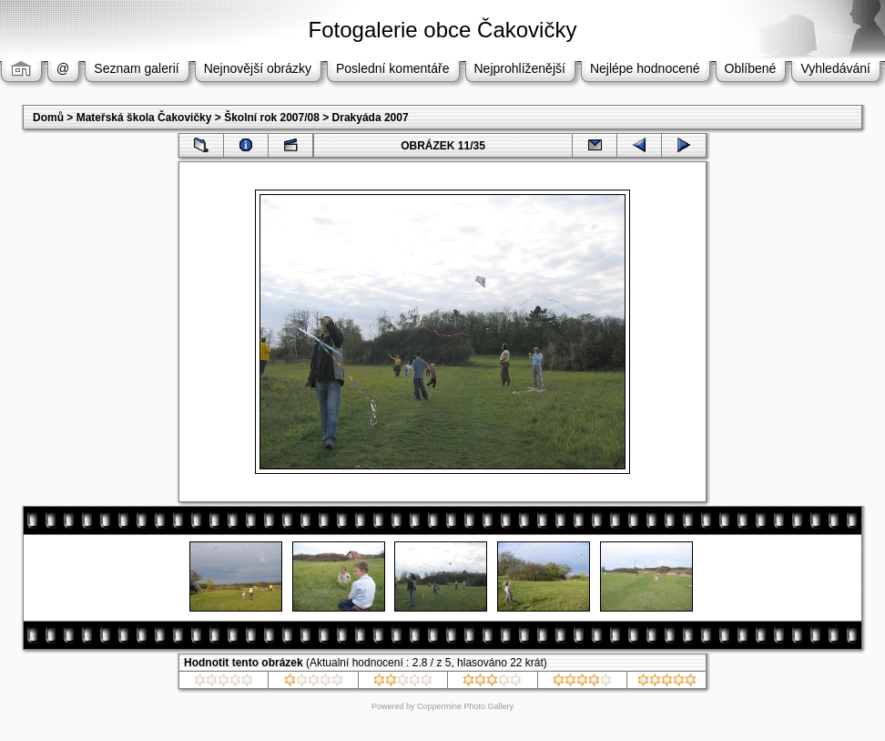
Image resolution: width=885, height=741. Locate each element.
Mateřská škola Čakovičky (144, 117)
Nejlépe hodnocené (645, 68)
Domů (48, 117)
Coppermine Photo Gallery (465, 706)
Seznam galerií (136, 68)
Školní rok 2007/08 (272, 117)
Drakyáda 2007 (370, 117)
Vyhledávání (835, 68)
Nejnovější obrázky (257, 68)
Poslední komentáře (393, 68)
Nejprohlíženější (519, 68)
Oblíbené (751, 68)
